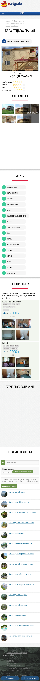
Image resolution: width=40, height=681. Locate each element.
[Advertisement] (20, 145)
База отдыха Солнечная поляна (21, 523)
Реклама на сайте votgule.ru (17, 653)
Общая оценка (8, 469)
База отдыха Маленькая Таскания (22, 513)
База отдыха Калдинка (18, 595)
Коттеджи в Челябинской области (19, 668)
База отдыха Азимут (17, 533)
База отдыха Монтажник (19, 502)
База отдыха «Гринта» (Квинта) (21, 585)
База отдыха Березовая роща (21, 564)
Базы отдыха (11, 658)
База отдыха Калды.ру (18, 605)
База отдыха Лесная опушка (20, 636)
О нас (8, 673)
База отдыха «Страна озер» (20, 574)
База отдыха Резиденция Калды (22, 626)
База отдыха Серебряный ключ (21, 554)
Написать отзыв (9, 486)
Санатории (10, 661)
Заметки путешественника (16, 675)
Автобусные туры (13, 670)
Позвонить (10, 678)
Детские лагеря (12, 663)
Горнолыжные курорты (15, 666)
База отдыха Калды (17, 492)
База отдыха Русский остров (20, 543)
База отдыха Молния (17, 615)
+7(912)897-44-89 (20, 76)
